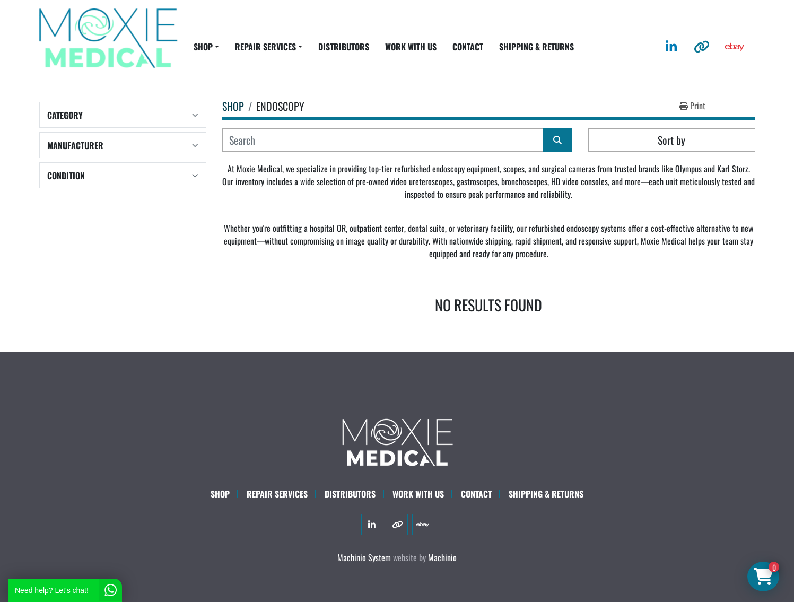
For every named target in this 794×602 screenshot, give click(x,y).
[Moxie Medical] (397, 440)
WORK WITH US (411, 46)
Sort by (671, 140)
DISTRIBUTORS (343, 46)
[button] (206, 46)
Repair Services (277, 493)
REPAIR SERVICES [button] (265, 46)
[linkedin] (671, 46)
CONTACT (467, 46)
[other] (701, 46)
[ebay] (734, 46)
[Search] (382, 140)
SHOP (203, 46)
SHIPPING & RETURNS (536, 46)
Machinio (442, 557)
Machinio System (364, 557)
